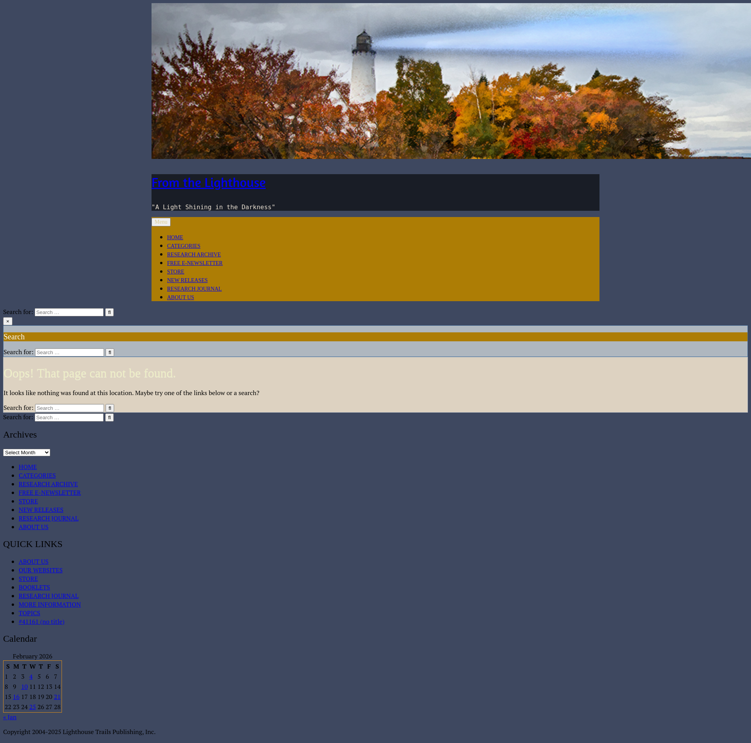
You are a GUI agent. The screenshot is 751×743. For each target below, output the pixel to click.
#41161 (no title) (42, 621)
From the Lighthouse (209, 182)
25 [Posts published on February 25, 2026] (32, 706)
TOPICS (29, 613)
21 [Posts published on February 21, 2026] (57, 696)
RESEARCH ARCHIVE (194, 255)
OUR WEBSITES (41, 570)
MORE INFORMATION (50, 604)
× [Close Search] (7, 321)
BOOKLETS (34, 587)
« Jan (9, 717)
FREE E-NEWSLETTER (195, 263)
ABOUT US (180, 297)
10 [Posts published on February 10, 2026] (24, 686)
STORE (175, 272)
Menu (161, 222)
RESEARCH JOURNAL (194, 289)
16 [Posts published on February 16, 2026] (16, 696)
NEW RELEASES (187, 280)
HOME (175, 237)
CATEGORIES (184, 246)
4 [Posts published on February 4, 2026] (31, 676)
